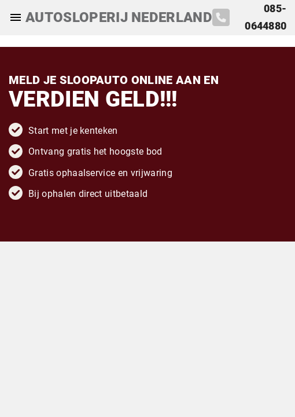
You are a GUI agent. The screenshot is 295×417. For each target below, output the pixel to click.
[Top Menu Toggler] (13, 17)
